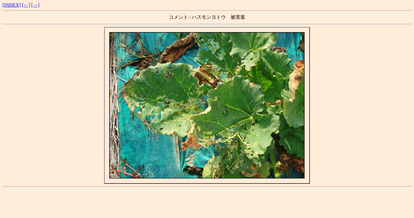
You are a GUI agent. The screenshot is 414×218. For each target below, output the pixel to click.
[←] (26, 5)
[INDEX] (11, 5)
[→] (35, 5)
